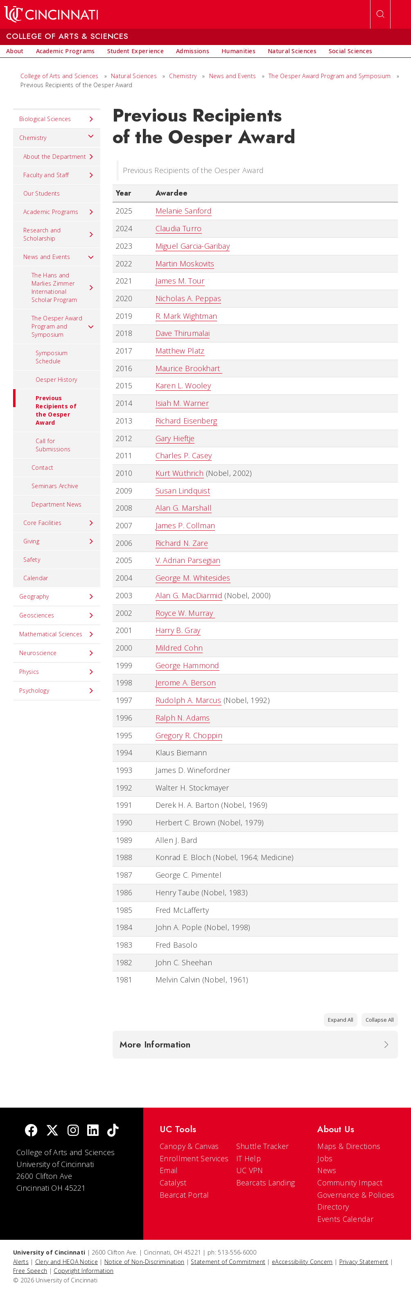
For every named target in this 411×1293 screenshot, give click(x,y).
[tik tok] (113, 1131)
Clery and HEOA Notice (66, 1262)
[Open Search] (380, 14)
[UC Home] (51, 14)
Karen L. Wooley (183, 385)
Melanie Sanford (184, 211)
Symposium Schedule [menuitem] (52, 357)
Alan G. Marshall (184, 508)
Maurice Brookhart (189, 368)
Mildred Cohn (179, 648)
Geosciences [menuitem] (56, 615)
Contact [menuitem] (42, 467)
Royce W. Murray (185, 613)
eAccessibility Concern (302, 1262)
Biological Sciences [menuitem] (56, 119)
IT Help (248, 1158)
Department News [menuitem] (57, 504)
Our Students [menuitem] (41, 193)
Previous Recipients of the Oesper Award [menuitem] (45, 407)
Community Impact (349, 1182)
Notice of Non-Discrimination (144, 1262)
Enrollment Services (194, 1158)
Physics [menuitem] (56, 672)
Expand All (340, 1019)
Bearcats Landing (265, 1182)
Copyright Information (83, 1271)
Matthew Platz (180, 351)
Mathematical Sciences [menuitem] (56, 634)
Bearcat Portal (184, 1195)
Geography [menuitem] (56, 596)
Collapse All (380, 1019)
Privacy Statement (363, 1262)
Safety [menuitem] (31, 559)
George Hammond (187, 665)
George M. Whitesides (193, 578)
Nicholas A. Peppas (188, 298)
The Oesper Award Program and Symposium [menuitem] (63, 326)
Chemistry (182, 76)
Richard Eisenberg (186, 421)
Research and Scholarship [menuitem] (58, 234)
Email (169, 1170)
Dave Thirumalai (183, 333)
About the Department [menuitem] (58, 157)
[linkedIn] (93, 1131)
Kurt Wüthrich (180, 473)
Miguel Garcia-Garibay (193, 246)
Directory (333, 1207)
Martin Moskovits (185, 263)
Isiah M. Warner (182, 403)
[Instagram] (73, 1131)
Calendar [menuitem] (35, 578)
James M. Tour (180, 281)
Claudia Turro (179, 228)
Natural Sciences (134, 76)
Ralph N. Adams (183, 718)
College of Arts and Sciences (59, 76)
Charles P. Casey (184, 455)
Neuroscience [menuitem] (56, 653)
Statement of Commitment (228, 1262)
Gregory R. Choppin (189, 735)
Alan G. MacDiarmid (189, 595)
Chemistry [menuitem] (56, 136)
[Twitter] (52, 1131)
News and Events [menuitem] (58, 257)
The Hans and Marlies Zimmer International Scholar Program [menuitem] (63, 287)
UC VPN (249, 1170)
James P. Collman (185, 525)
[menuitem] (15, 51)
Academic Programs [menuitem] (58, 212)
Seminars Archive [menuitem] (55, 486)
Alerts (21, 1262)
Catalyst (173, 1182)
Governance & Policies (355, 1195)
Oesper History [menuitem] (56, 379)
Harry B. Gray (178, 630)
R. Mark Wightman (186, 316)
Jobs (324, 1158)
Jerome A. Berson (186, 682)
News (326, 1170)
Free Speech (30, 1271)
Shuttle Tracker (262, 1146)
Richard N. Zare (182, 543)
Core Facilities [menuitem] (58, 523)
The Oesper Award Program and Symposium (330, 76)
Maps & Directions (348, 1146)
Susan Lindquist (183, 491)
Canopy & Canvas (189, 1146)
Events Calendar (345, 1219)
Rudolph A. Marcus (188, 700)
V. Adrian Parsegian (188, 560)
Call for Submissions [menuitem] (53, 445)
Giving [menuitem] (58, 541)
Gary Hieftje (175, 438)
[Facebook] (31, 1131)
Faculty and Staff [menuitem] (58, 175)
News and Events (232, 76)
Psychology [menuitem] (56, 691)
